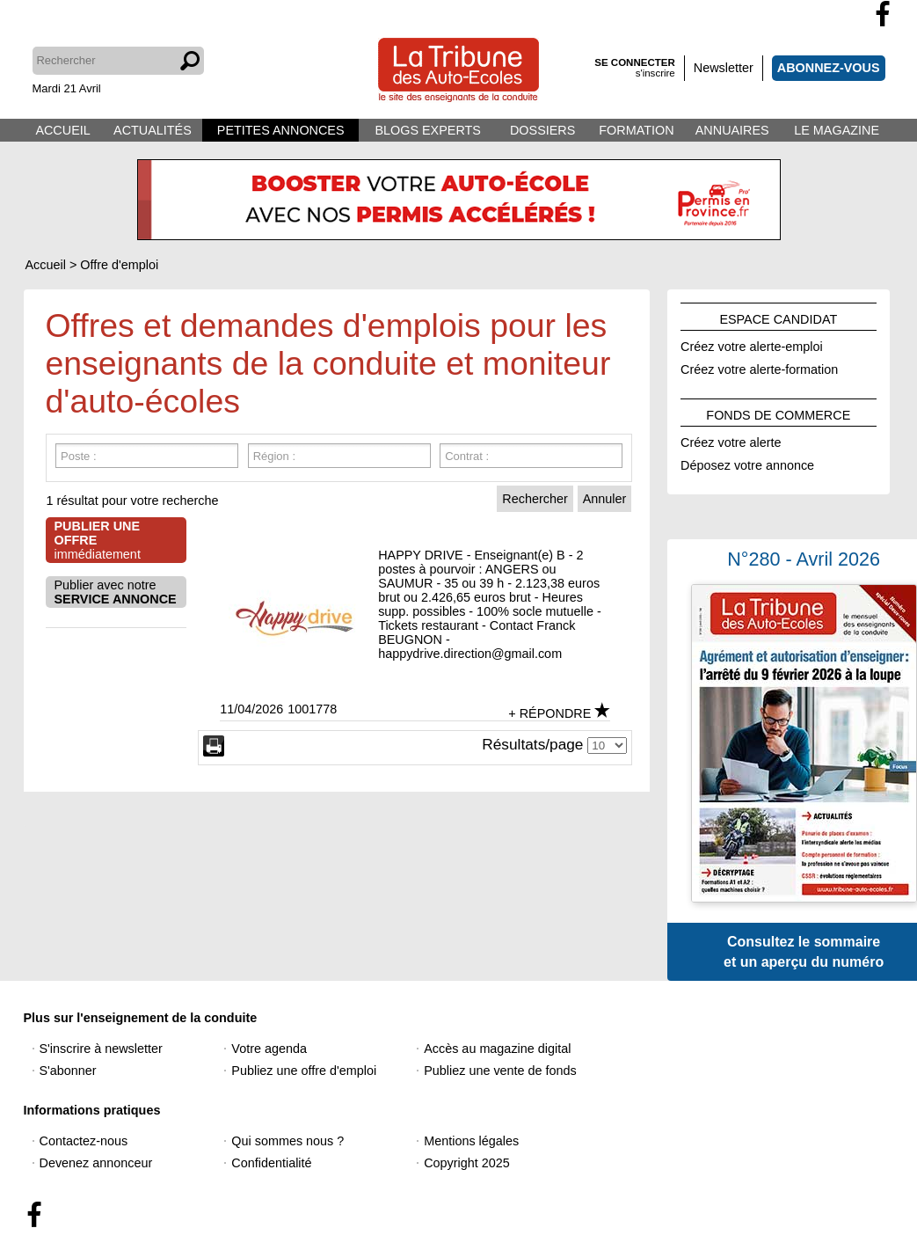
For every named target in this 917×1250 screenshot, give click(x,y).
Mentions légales (471, 1141)
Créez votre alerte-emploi (751, 344)
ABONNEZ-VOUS (828, 68)
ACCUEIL (62, 130)
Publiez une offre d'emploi (303, 1071)
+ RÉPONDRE (549, 713)
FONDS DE (778, 412)
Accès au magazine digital (497, 1049)
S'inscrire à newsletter (101, 1049)
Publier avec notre (116, 592)
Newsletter (723, 68)
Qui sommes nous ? (287, 1141)
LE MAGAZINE (836, 130)
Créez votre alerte (730, 439)
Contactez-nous (84, 1141)
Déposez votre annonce (747, 462)
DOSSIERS (542, 130)
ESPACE (778, 316)
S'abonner (68, 1071)
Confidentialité (271, 1163)
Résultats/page (532, 744)
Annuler (605, 499)
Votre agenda (269, 1049)
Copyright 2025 (467, 1163)
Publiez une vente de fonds (500, 1071)
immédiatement (98, 540)
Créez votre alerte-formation (759, 366)
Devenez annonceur (96, 1163)
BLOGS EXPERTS (428, 130)
